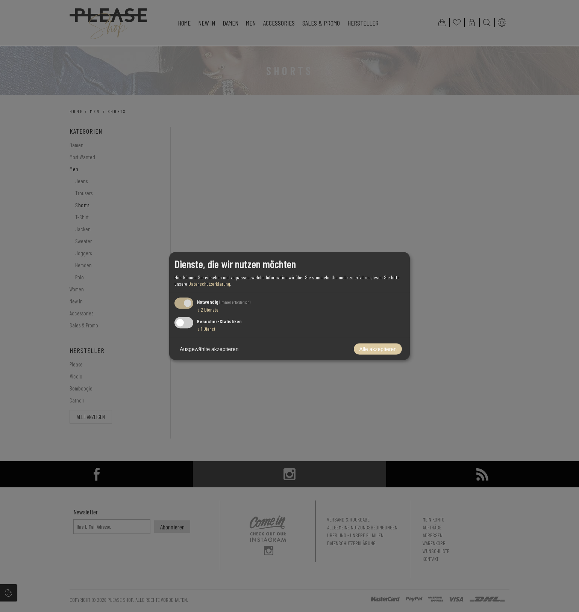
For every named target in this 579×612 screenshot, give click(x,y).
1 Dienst (206, 329)
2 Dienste (207, 309)
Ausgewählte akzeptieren (209, 349)
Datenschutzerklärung (209, 283)
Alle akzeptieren (378, 349)
